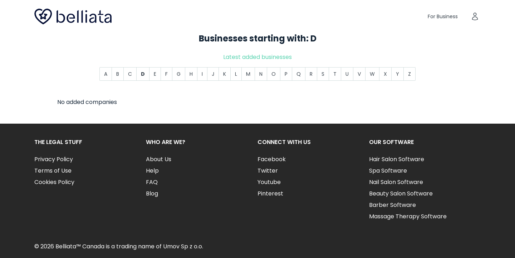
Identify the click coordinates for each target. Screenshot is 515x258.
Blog (152, 193)
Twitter (268, 171)
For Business (443, 16)
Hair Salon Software (396, 159)
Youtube (269, 182)
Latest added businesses (257, 57)
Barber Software (392, 205)
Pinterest (270, 193)
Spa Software (388, 171)
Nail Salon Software (396, 182)
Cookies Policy (54, 182)
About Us (158, 159)
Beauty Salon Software (401, 193)
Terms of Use (53, 171)
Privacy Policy (53, 159)
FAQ (152, 182)
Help (152, 171)
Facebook (272, 159)
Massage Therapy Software (408, 216)
